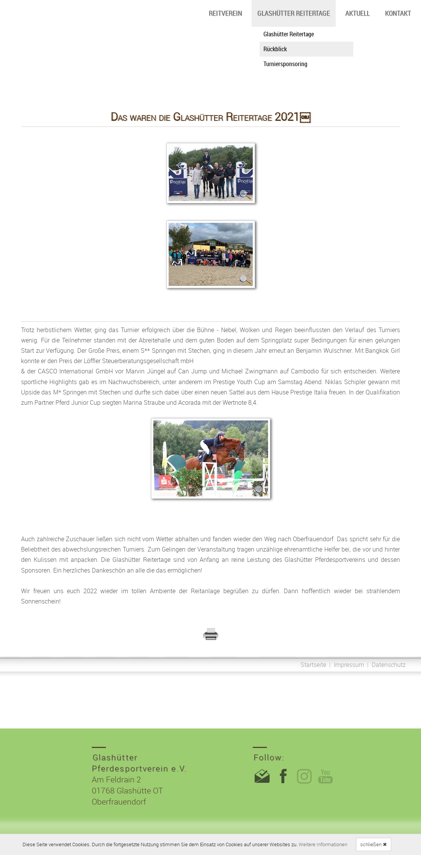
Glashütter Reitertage (293, 13)
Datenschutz (389, 664)
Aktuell (357, 13)
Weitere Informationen (323, 844)
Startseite (313, 664)
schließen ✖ (373, 844)
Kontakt (398, 13)
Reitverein (225, 13)
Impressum (349, 664)
